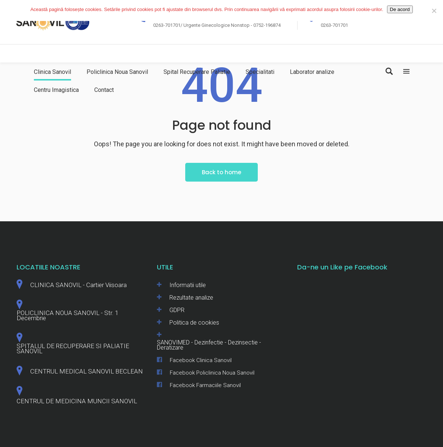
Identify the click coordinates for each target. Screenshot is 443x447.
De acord (400, 9)
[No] (433, 10)
